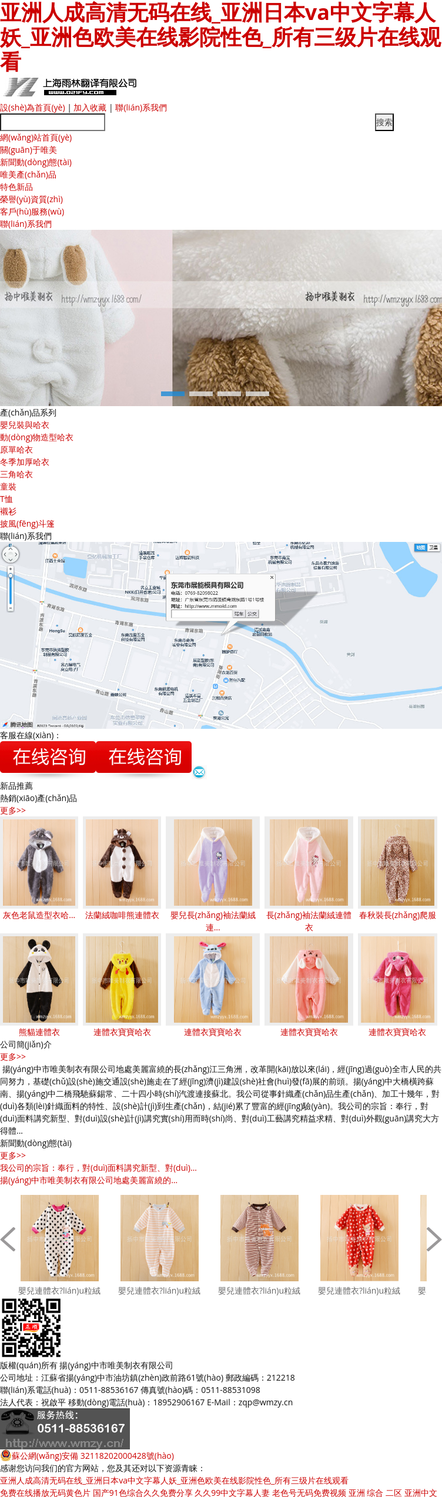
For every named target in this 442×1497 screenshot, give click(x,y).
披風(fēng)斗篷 (27, 523)
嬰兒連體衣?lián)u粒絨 (59, 1290)
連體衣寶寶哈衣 (122, 1031)
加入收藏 (89, 107)
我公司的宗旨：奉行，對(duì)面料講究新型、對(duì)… (98, 1167)
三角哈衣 (16, 474)
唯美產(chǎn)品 (28, 174)
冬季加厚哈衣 (24, 461)
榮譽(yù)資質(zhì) (31, 199)
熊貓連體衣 (39, 1031)
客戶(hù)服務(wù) (32, 211)
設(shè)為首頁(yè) (32, 107)
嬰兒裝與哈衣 (24, 424)
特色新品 (16, 186)
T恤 (6, 498)
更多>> (13, 810)
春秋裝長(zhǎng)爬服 (397, 914)
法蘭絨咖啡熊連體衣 (122, 914)
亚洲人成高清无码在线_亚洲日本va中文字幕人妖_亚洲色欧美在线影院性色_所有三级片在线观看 (174, 1480)
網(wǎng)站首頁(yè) (36, 137)
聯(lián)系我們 (141, 107)
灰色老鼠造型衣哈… (39, 914)
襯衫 (8, 511)
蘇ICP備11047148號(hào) (221, 1365)
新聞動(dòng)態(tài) (36, 162)
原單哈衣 (16, 449)
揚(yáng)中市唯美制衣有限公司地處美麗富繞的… (89, 1179)
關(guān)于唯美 (28, 149)
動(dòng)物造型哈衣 (36, 437)
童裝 (8, 486)
